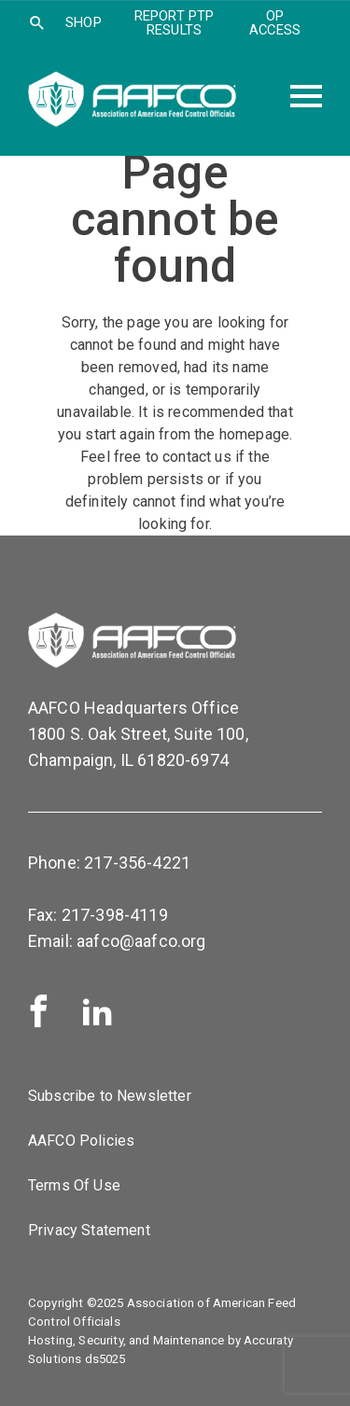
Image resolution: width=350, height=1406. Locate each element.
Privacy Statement (89, 1230)
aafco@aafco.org (141, 941)
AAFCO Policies (81, 1140)
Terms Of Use (74, 1185)
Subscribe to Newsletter (109, 1096)
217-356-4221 (137, 862)
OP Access (275, 22)
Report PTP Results (174, 22)
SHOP (83, 22)
